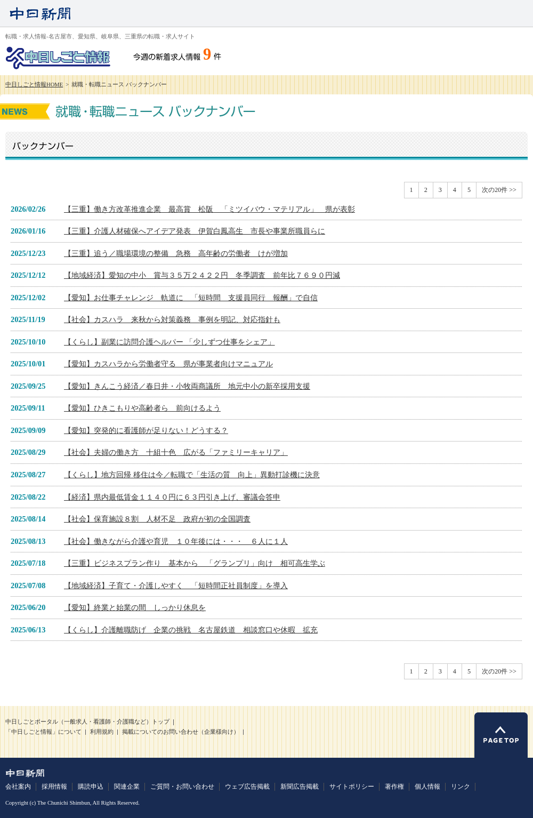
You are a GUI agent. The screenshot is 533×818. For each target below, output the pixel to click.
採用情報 (54, 786)
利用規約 (102, 732)
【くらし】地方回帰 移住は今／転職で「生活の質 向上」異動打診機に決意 (192, 474)
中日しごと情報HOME (34, 84)
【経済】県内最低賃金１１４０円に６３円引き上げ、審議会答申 (172, 497)
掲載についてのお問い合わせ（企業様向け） (180, 732)
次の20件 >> (499, 190)
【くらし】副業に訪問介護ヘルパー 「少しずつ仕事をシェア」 (169, 342)
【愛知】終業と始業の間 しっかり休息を (135, 607)
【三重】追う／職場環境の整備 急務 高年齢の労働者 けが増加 (176, 253)
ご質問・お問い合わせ (182, 786)
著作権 (394, 786)
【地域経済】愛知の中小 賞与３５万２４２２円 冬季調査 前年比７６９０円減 (202, 275)
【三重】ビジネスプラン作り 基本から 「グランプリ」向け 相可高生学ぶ (194, 563)
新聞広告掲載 (299, 786)
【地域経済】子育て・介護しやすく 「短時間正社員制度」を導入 (176, 585)
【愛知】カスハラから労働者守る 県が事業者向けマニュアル (168, 363)
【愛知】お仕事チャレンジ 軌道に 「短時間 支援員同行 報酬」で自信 (191, 297)
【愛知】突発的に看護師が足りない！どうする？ (146, 430)
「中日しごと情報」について (43, 732)
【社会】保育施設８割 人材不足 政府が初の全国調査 (157, 519)
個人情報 (427, 786)
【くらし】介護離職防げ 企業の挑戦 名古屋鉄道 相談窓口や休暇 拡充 (191, 629)
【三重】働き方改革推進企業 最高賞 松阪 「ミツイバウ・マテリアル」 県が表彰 (209, 209)
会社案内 (18, 786)
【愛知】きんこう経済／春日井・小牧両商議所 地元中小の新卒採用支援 (187, 386)
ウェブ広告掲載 (247, 786)
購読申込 (90, 786)
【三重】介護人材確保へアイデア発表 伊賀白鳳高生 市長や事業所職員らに (194, 231)
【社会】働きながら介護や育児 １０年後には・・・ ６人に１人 (176, 541)
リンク (460, 786)
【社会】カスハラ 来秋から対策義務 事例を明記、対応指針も (172, 319)
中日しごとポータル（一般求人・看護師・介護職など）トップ (87, 722)
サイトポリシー (351, 786)
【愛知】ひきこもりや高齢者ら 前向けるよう (142, 408)
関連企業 (127, 786)
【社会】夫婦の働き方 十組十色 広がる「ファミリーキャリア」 (176, 452)
